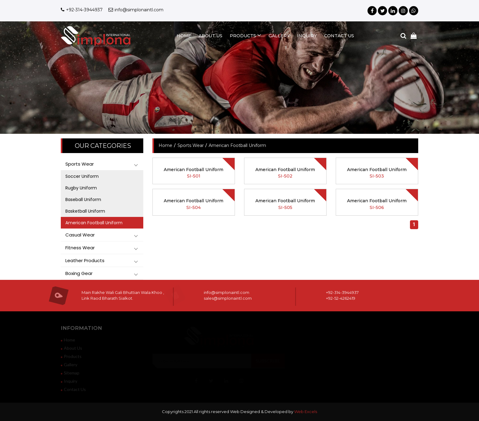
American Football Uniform (93, 223)
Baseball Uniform (83, 199)
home (184, 35)
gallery (279, 35)
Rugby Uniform (81, 188)
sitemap (70, 374)
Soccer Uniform (82, 176)
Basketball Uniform (85, 211)
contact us (339, 35)
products (245, 35)
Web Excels (305, 411)
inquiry (307, 35)
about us (210, 35)
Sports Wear (190, 145)
